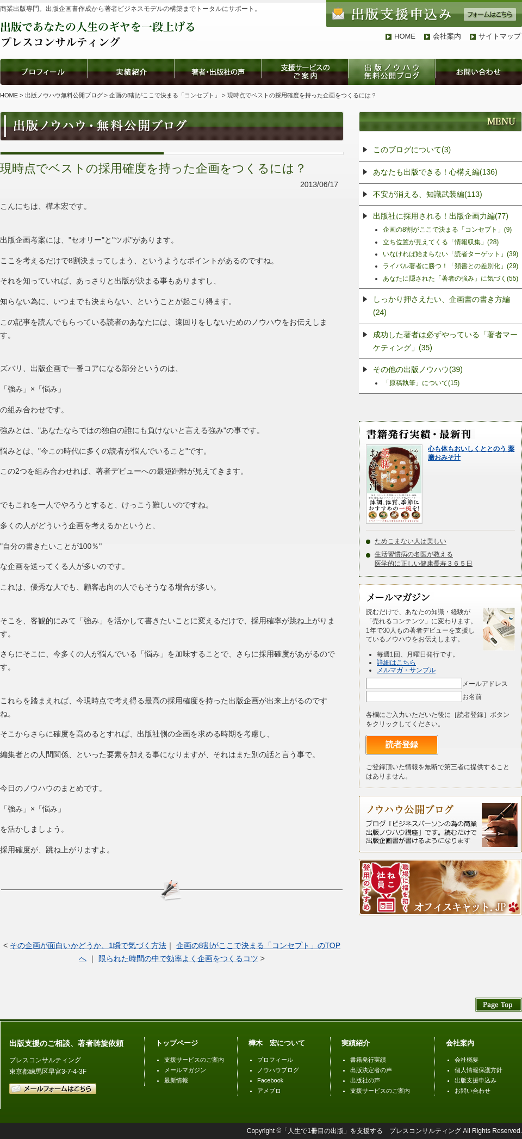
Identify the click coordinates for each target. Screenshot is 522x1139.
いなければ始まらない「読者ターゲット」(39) (450, 254)
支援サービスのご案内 (194, 1059)
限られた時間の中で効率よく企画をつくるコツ (178, 958)
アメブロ (269, 1090)
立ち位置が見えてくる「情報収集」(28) (441, 242)
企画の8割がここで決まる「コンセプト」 (164, 95)
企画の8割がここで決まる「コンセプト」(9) (447, 229)
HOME (404, 36)
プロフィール (275, 1059)
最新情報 (176, 1080)
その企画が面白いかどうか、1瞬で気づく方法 (88, 945)
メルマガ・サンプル (406, 670)
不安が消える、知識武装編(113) (427, 194)
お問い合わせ (472, 1090)
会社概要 (466, 1059)
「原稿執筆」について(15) (421, 383)
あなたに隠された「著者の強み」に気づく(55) (450, 278)
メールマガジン (185, 1070)
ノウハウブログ (278, 1070)
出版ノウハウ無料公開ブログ (64, 95)
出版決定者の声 (371, 1070)
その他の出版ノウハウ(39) (418, 369)
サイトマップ (499, 36)
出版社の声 (365, 1080)
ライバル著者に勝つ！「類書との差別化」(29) (450, 266)
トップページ (177, 1043)
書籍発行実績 (368, 1059)
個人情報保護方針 (478, 1070)
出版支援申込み (475, 1080)
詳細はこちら (396, 662)
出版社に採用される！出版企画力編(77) (440, 216)
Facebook (270, 1080)
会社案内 (447, 36)
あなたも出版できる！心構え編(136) (435, 172)
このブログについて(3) (412, 149)
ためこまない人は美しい (410, 541)
